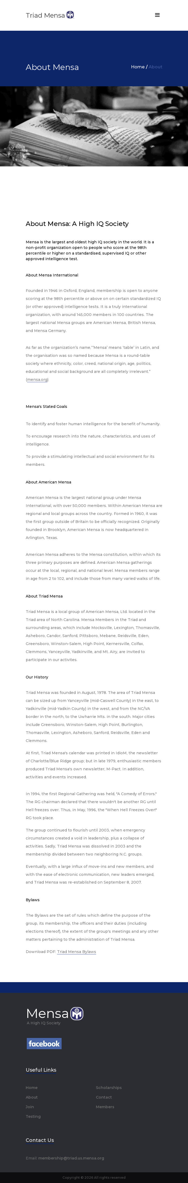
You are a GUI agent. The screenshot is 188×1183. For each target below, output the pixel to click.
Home (138, 66)
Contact (104, 1097)
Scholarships (109, 1087)
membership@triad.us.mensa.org (71, 1158)
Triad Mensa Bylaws (76, 951)
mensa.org (37, 379)
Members (105, 1106)
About (32, 1097)
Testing (33, 1116)
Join (30, 1106)
